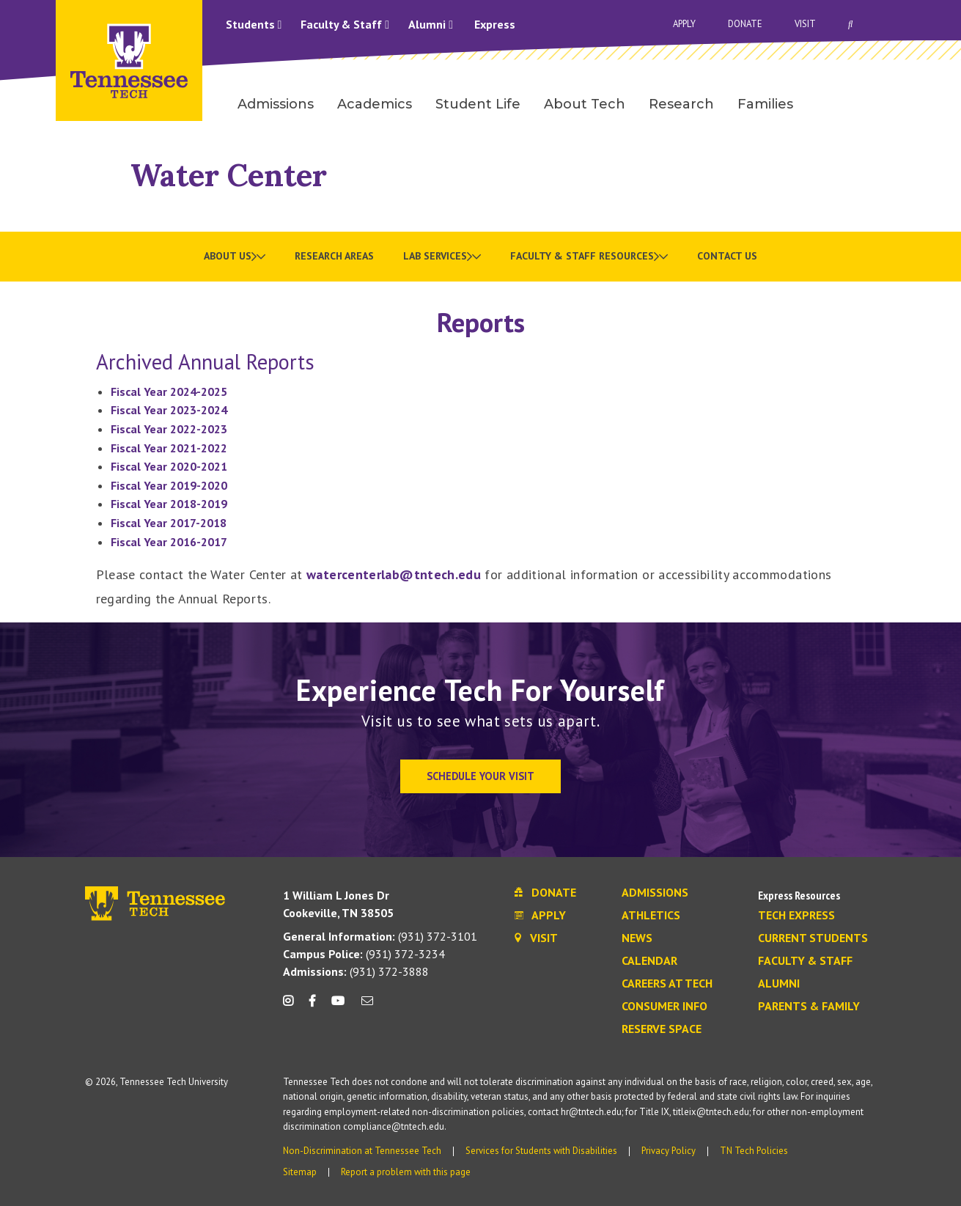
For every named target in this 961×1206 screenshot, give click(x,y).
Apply (684, 24)
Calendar (649, 961)
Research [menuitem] (681, 104)
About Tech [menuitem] (584, 104)
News (637, 938)
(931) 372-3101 (380, 936)
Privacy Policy (668, 1150)
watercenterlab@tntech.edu (393, 574)
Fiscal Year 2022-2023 (169, 429)
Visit (805, 24)
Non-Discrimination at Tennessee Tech (362, 1150)
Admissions (655, 893)
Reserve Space (662, 1029)
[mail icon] (366, 1006)
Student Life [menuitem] (477, 104)
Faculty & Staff (345, 24)
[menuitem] (234, 257)
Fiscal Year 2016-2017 (169, 541)
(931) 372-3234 (364, 953)
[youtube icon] (338, 1006)
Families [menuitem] (765, 104)
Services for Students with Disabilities (541, 1150)
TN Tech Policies (754, 1150)
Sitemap (300, 1172)
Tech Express (796, 915)
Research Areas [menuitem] (334, 255)
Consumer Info (664, 1006)
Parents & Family (809, 1006)
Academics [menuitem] (374, 104)
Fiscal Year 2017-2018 (169, 522)
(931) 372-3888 (356, 971)
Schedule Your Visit (480, 776)
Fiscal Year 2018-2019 (169, 503)
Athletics (651, 915)
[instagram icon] (292, 1006)
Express (494, 24)
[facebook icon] (312, 1006)
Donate (745, 24)
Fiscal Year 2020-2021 (169, 466)
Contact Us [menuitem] (727, 255)
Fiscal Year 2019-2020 (169, 485)
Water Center (228, 174)
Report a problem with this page (406, 1172)
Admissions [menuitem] (276, 104)
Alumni (430, 24)
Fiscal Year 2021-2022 (169, 448)
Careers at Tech (667, 983)
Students (254, 24)
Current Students (813, 938)
